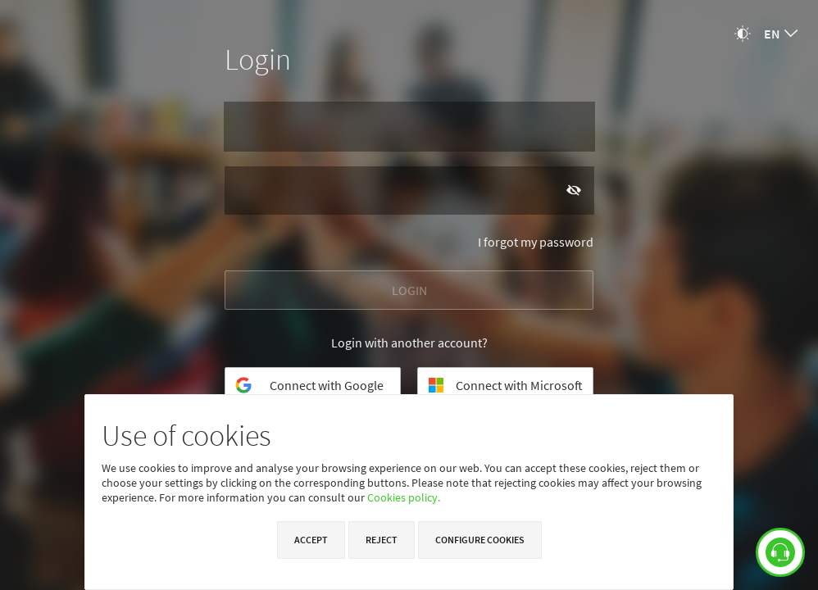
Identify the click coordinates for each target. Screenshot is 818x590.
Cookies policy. (403, 497)
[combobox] (781, 33)
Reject (382, 539)
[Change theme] (742, 33)
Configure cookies (480, 539)
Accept (311, 539)
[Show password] (573, 190)
